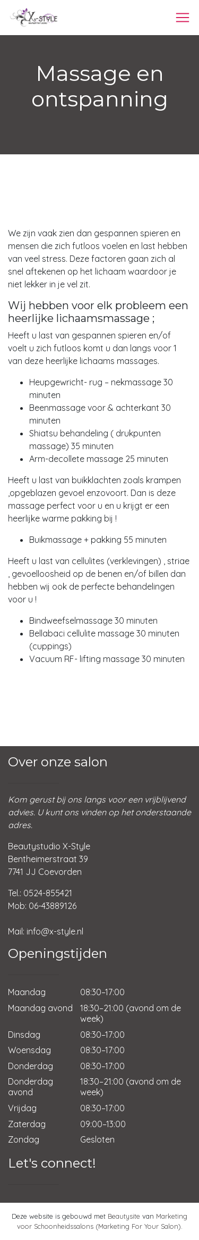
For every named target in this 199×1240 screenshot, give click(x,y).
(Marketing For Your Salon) (138, 1226)
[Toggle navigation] (183, 18)
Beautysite (124, 1216)
